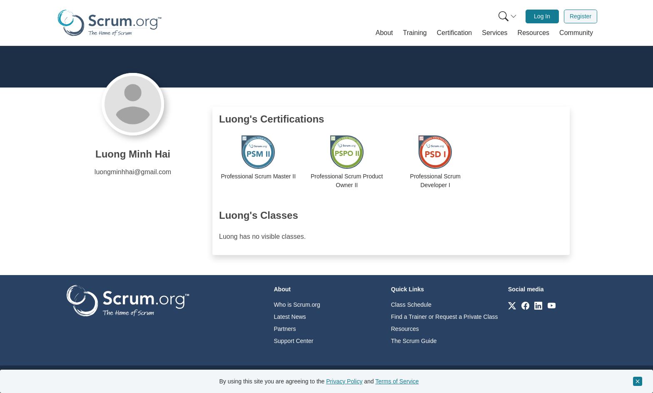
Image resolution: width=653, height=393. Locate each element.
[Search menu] (507, 16)
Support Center (294, 341)
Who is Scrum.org (297, 304)
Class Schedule (411, 304)
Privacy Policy (344, 381)
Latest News (290, 316)
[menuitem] (507, 16)
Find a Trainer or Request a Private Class (444, 316)
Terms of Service (397, 381)
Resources (405, 328)
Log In (542, 16)
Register (580, 16)
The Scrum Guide (414, 341)
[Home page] (109, 22)
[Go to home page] (128, 300)
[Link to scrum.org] (512, 305)
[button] (384, 33)
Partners (285, 328)
